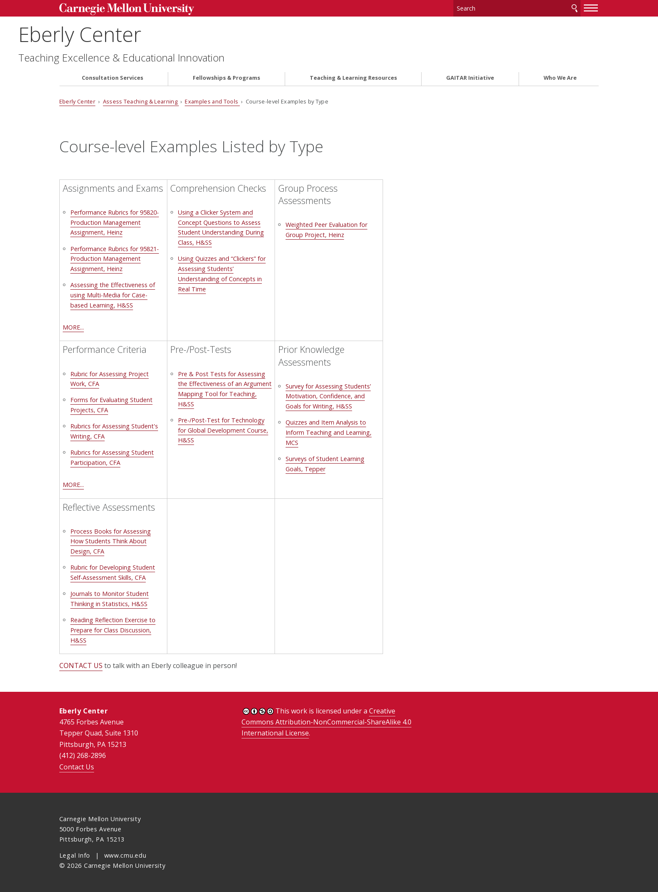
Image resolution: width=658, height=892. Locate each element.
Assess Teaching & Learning (141, 101)
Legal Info (74, 855)
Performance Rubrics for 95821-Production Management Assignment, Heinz (114, 259)
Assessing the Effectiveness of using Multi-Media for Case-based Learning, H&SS (112, 295)
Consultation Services (112, 77)
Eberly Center (120, 34)
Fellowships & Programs (226, 77)
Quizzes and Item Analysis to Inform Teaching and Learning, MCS (329, 432)
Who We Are (560, 77)
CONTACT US (81, 665)
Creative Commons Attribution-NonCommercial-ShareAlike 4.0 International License (326, 722)
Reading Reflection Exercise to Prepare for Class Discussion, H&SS (112, 630)
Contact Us (76, 767)
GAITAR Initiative (470, 77)
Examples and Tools (212, 101)
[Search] (516, 8)
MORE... (73, 327)
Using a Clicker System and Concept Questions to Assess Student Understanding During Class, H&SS (221, 227)
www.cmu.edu (125, 855)
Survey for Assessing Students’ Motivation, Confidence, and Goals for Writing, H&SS (328, 396)
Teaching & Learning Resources (353, 77)
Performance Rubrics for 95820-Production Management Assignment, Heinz (114, 222)
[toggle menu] (591, 7)
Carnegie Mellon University (126, 9)
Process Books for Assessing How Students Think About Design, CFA (110, 541)
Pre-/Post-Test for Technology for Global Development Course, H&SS (223, 430)
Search (574, 8)
